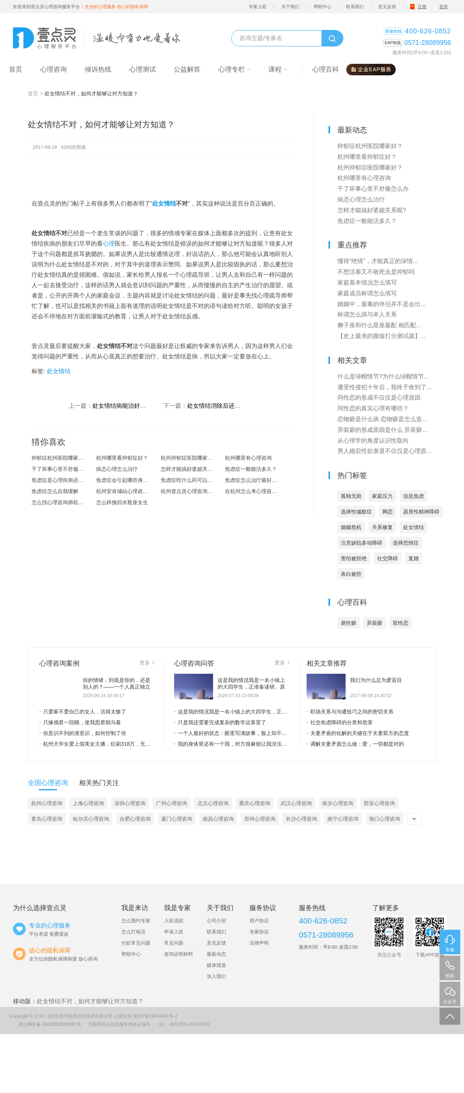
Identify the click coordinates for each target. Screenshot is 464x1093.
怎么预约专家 (135, 920)
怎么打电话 (133, 932)
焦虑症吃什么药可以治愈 (189, 480)
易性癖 (348, 623)
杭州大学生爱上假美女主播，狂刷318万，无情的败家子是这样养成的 (96, 743)
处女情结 (164, 203)
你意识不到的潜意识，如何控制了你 (82, 733)
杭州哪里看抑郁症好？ (122, 458)
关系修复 (382, 527)
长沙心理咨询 (301, 819)
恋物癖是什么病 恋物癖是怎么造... (382, 419)
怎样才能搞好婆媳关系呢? (191, 469)
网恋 (387, 512)
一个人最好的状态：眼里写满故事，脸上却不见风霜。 (232, 733)
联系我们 (355, 6)
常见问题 (173, 943)
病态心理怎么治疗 (117, 469)
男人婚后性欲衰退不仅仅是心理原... (384, 451)
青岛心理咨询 (46, 819)
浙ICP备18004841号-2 (155, 1016)
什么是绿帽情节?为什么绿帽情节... (383, 376)
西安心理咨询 (379, 803)
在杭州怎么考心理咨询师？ (256, 491)
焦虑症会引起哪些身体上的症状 (128, 480)
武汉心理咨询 (296, 803)
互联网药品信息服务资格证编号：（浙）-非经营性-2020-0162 (149, 1024)
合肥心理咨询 (135, 819)
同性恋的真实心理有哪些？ (373, 408)
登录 (443, 6)
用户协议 (259, 920)
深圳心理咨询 (130, 803)
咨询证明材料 (178, 954)
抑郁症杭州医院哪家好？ (60, 458)
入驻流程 (173, 920)
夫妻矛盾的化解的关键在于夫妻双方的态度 (358, 733)
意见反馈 (387, 6)
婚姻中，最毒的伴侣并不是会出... (381, 304)
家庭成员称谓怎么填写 (367, 293)
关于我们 (290, 6)
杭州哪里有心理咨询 (248, 458)
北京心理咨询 (213, 803)
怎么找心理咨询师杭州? (59, 502)
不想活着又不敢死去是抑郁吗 (376, 272)
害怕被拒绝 (354, 558)
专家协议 (259, 932)
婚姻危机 (351, 527)
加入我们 (216, 976)
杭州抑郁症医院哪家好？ (189, 458)
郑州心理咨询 (259, 819)
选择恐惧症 (406, 543)
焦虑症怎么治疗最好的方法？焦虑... (257, 480)
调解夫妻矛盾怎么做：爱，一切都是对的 (355, 743)
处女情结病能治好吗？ (122, 406)
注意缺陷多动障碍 (361, 543)
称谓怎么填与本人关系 (367, 314)
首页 (33, 93)
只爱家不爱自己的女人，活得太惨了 (82, 711)
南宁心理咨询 (343, 819)
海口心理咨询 (384, 819)
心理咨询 (123, 1016)
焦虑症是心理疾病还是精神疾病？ (64, 480)
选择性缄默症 (356, 512)
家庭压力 (382, 496)
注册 (422, 6)
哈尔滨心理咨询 (91, 819)
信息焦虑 (413, 496)
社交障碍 (387, 558)
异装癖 (374, 623)
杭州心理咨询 (46, 803)
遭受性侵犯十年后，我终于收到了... (384, 387)
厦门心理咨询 (176, 819)
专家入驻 (258, 6)
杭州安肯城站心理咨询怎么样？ (128, 491)
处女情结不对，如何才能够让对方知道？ (90, 1001)
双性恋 (400, 623)
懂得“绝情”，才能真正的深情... (377, 261)
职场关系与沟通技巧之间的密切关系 (350, 711)
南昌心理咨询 (218, 819)
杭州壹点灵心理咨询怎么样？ (193, 491)
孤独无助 (351, 496)
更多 (147, 662)
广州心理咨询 (171, 803)
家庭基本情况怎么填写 (367, 282)
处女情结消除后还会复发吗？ (225, 406)
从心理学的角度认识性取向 (373, 440)
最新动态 (216, 954)
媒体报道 (216, 965)
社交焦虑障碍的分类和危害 (340, 722)
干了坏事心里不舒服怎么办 (63, 469)
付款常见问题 (135, 943)
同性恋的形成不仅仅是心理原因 (379, 397)
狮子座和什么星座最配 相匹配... (379, 325)
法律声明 (259, 943)
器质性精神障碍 (421, 512)
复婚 (413, 558)
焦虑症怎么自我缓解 (55, 491)
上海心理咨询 (88, 803)
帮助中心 (322, 6)
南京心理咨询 (337, 803)
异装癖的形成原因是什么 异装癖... (382, 430)
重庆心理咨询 (254, 803)
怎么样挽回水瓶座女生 (122, 502)
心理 (109, 243)
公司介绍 (216, 920)
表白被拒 (351, 574)
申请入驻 (173, 932)
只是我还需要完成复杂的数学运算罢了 (220, 722)
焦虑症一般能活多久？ (251, 469)
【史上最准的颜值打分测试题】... (381, 336)
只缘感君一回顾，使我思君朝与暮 (80, 722)
